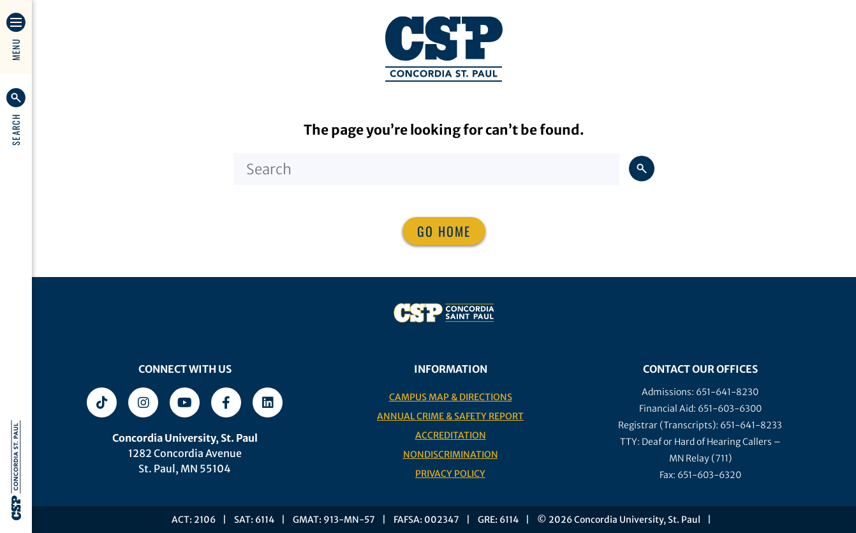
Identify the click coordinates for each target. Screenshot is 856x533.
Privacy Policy (450, 473)
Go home (444, 231)
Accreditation (450, 435)
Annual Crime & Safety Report (450, 416)
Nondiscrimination (450, 454)
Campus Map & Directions (450, 397)
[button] (16, 116)
